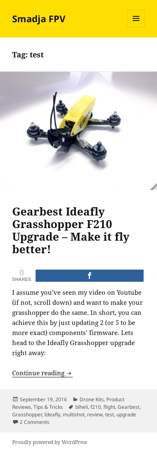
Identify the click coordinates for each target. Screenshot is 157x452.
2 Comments (34, 422)
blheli (81, 406)
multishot (74, 414)
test (109, 414)
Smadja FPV (38, 18)
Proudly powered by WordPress (49, 442)
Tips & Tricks (48, 406)
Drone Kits (92, 399)
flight (109, 406)
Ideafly (52, 414)
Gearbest (128, 406)
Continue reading (42, 373)
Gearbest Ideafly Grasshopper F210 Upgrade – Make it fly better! (70, 230)
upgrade (126, 414)
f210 (95, 406)
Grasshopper (27, 414)
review (95, 414)
